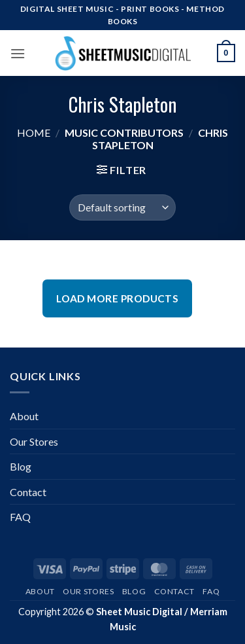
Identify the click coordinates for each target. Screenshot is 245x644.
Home (33, 132)
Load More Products (117, 298)
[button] (17, 53)
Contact (28, 492)
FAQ (20, 516)
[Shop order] (122, 207)
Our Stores (34, 441)
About (24, 416)
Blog (20, 466)
